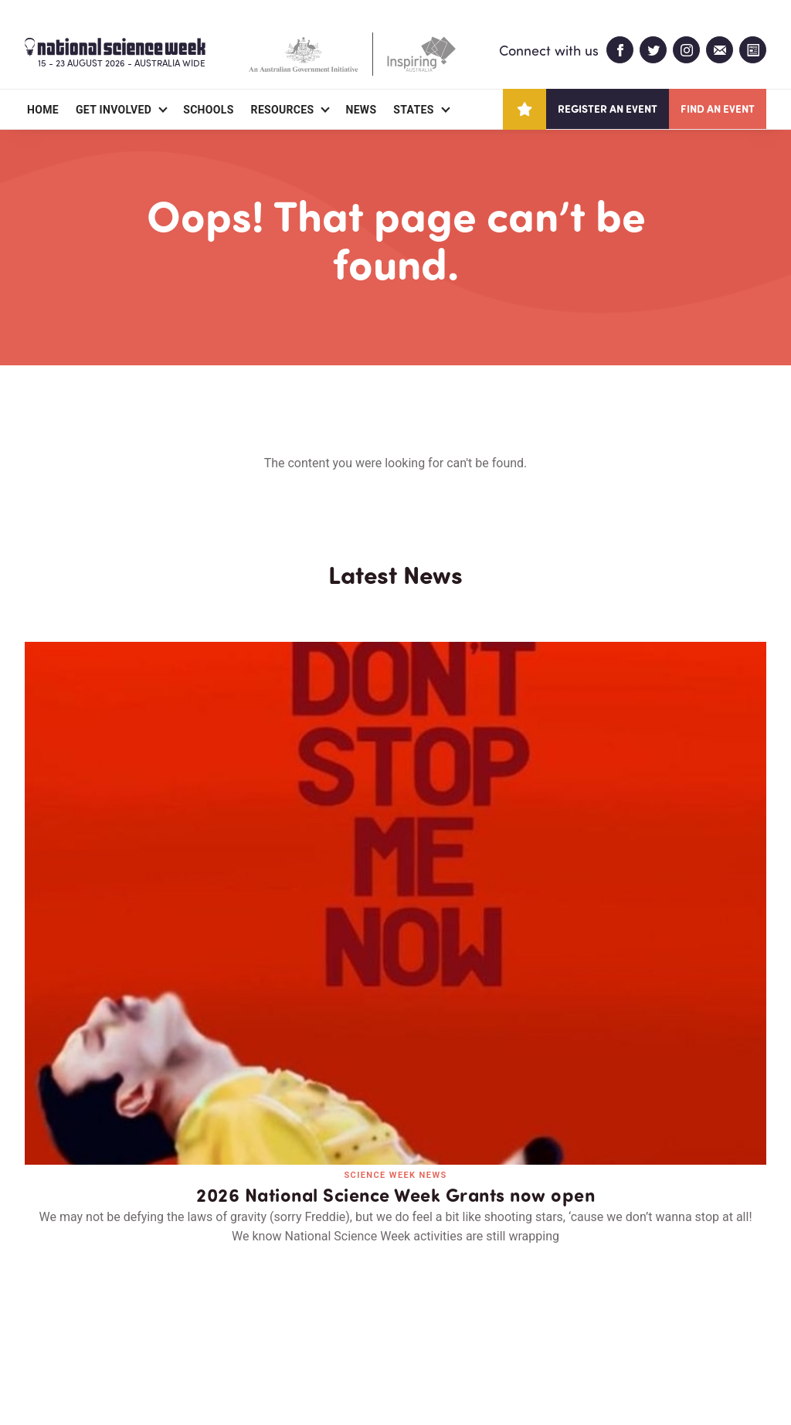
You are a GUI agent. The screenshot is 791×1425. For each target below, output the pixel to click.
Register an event (607, 108)
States (413, 109)
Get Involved (113, 109)
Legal (196, 1376)
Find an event (718, 108)
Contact (204, 1324)
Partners (120, 1324)
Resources (282, 109)
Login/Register (304, 1324)
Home (43, 109)
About (43, 1324)
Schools (208, 109)
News (360, 109)
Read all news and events (395, 1053)
